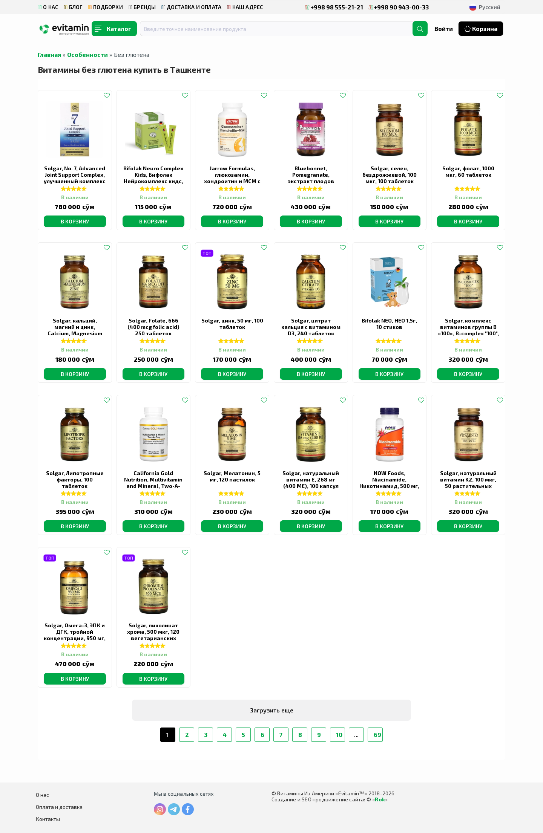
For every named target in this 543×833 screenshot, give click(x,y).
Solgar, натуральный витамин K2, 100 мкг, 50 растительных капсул (468, 482)
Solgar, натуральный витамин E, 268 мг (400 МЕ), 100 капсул (310, 479)
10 (339, 734)
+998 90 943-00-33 (399, 7)
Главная (49, 54)
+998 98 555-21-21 (334, 7)
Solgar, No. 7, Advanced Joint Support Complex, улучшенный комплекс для (75, 178)
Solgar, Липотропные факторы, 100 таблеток (75, 479)
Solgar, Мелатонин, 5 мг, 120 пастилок (232, 476)
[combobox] (281, 28)
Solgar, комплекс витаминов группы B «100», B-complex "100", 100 (468, 330)
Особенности (87, 54)
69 (377, 734)
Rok (380, 799)
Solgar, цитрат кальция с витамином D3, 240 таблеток (311, 326)
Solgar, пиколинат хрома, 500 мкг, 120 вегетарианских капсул (153, 635)
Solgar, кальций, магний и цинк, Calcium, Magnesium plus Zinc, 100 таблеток (75, 333)
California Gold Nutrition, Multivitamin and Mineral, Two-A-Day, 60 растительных (153, 482)
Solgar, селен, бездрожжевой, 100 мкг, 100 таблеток (389, 174)
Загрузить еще (271, 710)
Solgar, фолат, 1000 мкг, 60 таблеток (468, 171)
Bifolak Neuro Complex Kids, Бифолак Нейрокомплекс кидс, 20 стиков (153, 178)
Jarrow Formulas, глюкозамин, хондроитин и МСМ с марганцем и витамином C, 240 (232, 181)
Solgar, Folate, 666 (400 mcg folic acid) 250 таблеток (153, 326)
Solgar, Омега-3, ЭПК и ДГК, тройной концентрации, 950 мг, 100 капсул (75, 635)
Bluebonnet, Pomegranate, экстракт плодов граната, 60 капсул (311, 178)
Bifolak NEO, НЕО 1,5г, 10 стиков (389, 323)
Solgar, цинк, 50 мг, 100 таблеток (232, 323)
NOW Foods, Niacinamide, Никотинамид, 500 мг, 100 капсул (389, 482)
